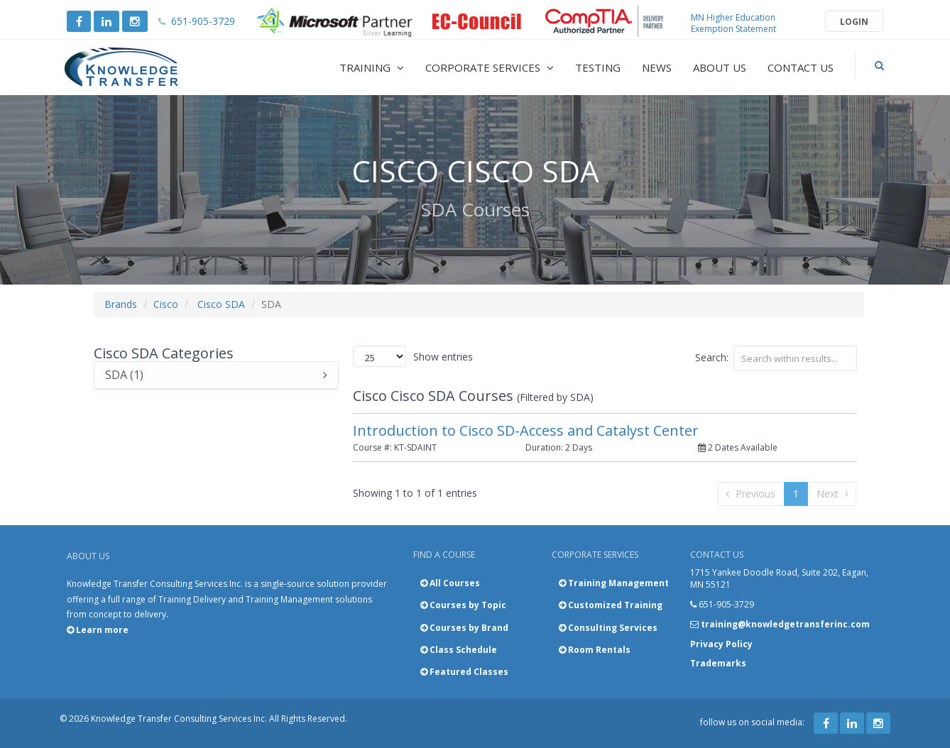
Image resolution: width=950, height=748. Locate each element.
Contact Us (801, 67)
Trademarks (718, 663)
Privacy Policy (721, 644)
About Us (719, 67)
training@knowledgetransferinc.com (785, 624)
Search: (776, 358)
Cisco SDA (221, 304)
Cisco (165, 304)
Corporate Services (489, 67)
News (657, 67)
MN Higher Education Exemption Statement (733, 23)
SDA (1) (216, 375)
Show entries (413, 356)
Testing (598, 67)
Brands (120, 304)
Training (371, 67)
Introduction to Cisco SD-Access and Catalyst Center (526, 430)
